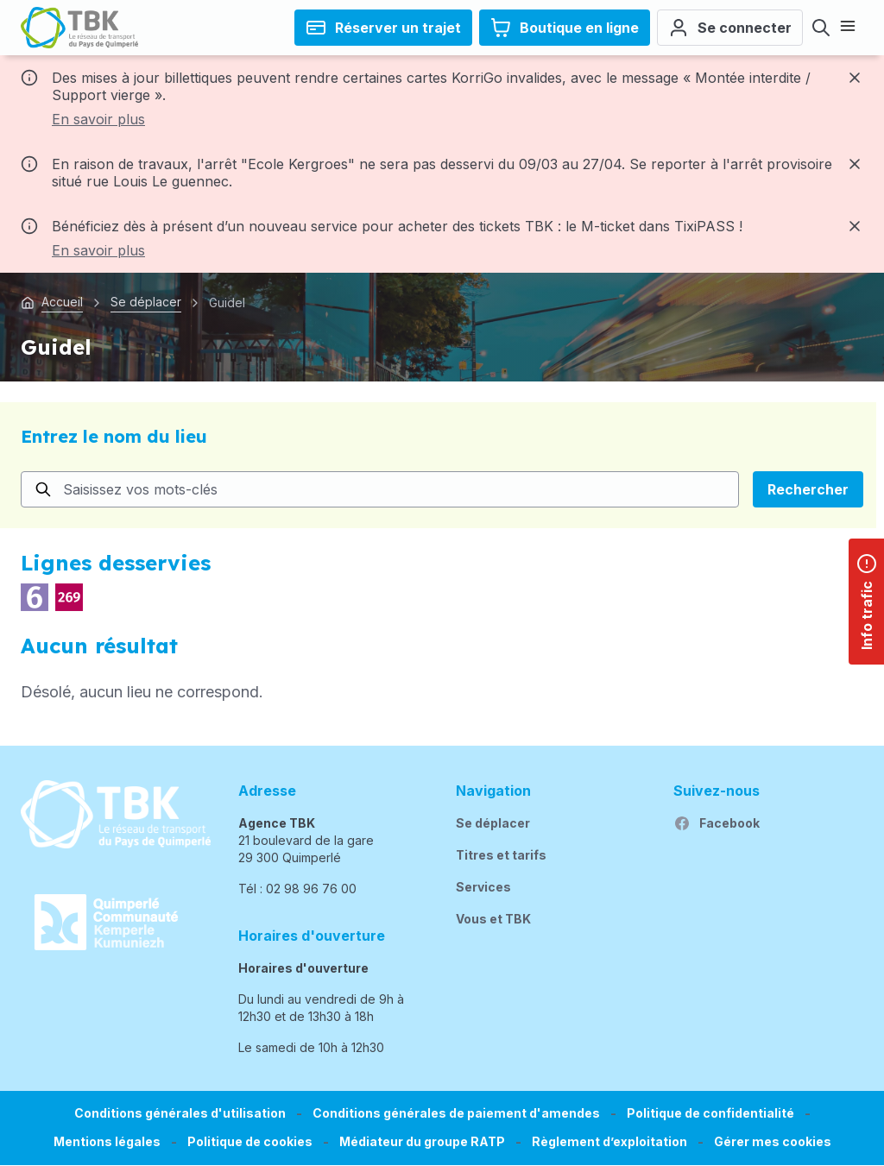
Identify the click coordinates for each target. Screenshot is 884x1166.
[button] (772, 1142)
